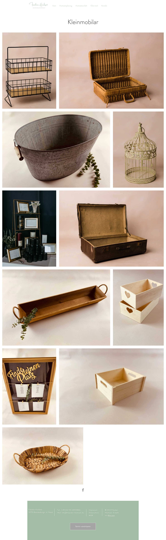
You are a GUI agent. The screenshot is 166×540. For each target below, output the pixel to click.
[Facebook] (83, 490)
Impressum (93, 510)
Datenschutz (94, 512)
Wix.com (111, 515)
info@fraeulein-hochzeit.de (73, 512)
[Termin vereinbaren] (83, 526)
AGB (91, 515)
